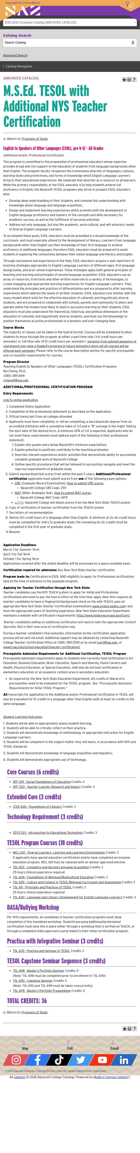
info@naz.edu (114, 1044)
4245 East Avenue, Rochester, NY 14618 (25, 1044)
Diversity (61, 1071)
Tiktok (59, 1060)
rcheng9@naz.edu (15, 380)
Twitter (80, 1060)
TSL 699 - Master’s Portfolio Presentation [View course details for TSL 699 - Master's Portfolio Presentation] (42, 991)
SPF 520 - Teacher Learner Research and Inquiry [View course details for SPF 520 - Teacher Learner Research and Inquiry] (47, 787)
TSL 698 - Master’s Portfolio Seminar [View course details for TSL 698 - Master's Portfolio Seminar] (38, 971)
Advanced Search (15, 55)
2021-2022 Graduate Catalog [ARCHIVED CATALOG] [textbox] (40, 22)
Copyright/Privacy (45, 1071)
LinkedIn (123, 1060)
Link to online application (20, 400)
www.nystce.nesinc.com (108, 606)
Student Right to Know (79, 1071)
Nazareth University (23, 8)
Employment (99, 1071)
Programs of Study (35, 139)
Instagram (16, 1060)
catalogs (20, 1077)
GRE (18, 483)
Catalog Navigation (19, 66)
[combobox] (70, 22)
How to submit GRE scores (85, 483)
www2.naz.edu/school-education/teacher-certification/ (41, 647)
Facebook (37, 1060)
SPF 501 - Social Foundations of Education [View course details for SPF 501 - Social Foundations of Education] (41, 782)
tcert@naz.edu (107, 642)
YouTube (102, 1060)
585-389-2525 (70, 1044)
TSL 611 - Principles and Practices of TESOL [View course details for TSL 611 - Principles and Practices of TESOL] (42, 887)
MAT (18, 493)
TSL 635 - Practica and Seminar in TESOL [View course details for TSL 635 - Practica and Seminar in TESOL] (41, 951)
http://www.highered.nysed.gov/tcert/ (103, 615)
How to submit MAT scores (72, 493)
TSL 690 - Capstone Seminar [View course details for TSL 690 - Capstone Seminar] (33, 981)
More (130, 5)
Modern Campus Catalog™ (112, 1077)
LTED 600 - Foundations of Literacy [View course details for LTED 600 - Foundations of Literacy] (37, 807)
